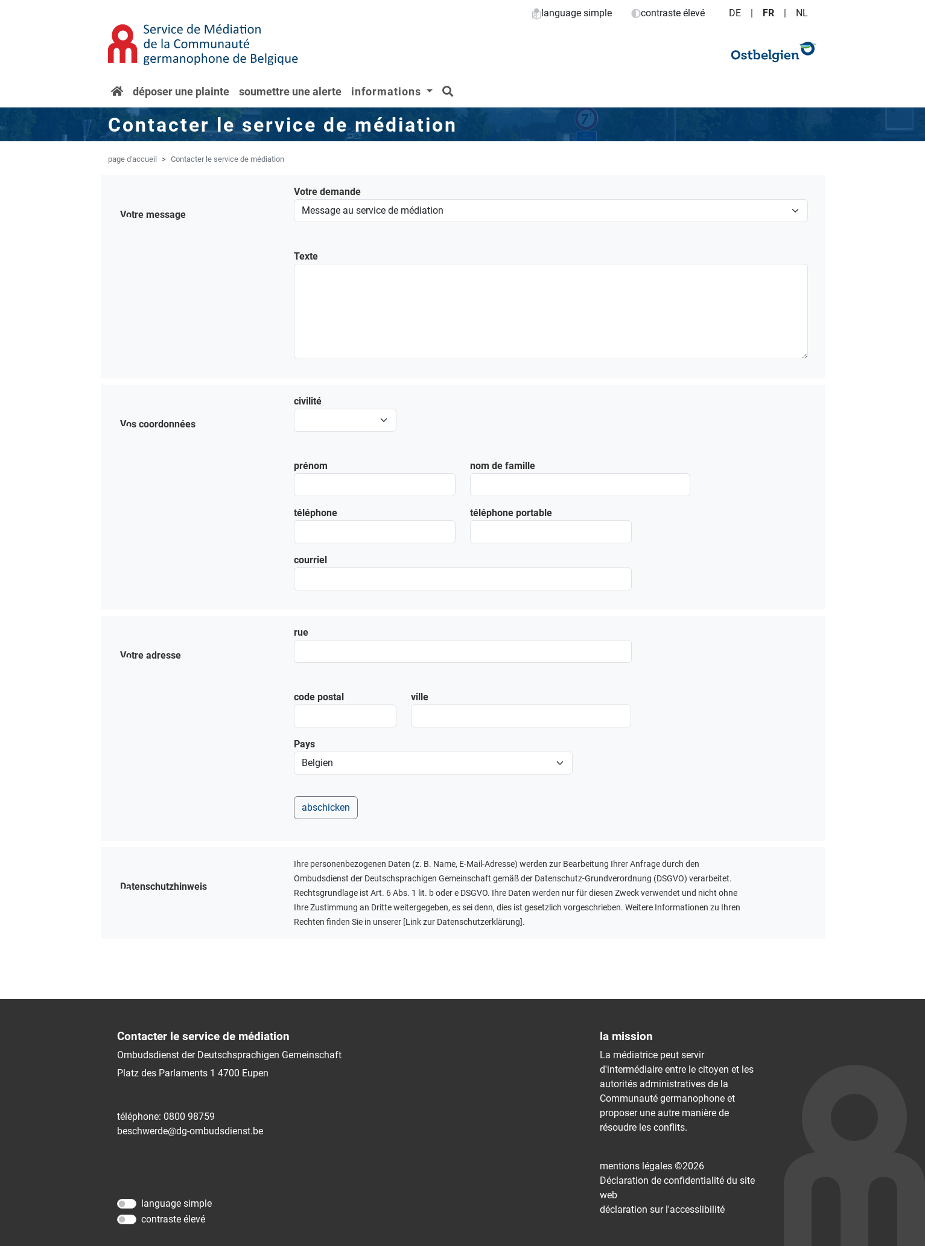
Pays (304, 744)
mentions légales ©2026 (652, 1166)
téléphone (315, 513)
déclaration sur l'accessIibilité (662, 1209)
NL (802, 13)
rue (301, 632)
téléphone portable (511, 513)
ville (419, 697)
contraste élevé (668, 13)
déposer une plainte (181, 91)
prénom (311, 465)
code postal (319, 697)
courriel (310, 560)
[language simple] (126, 1204)
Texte (306, 256)
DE (735, 13)
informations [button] (387, 91)
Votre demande (327, 191)
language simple (572, 13)
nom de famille (502, 465)
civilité (308, 401)
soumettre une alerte (290, 91)
